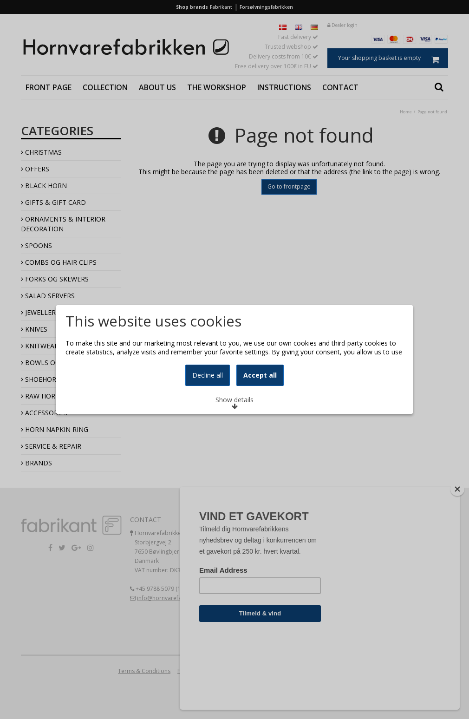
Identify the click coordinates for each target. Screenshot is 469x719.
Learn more (94, 350)
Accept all (260, 410)
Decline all (207, 410)
